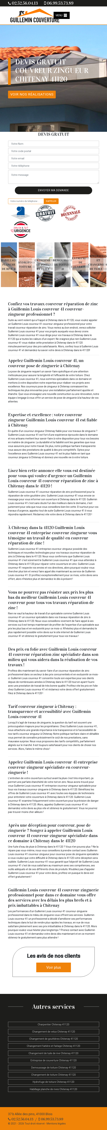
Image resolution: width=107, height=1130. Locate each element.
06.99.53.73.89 (58, 3)
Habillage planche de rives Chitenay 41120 (53, 1089)
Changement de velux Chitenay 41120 (53, 1031)
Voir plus (53, 967)
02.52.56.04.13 (23, 3)
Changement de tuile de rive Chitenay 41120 (53, 1053)
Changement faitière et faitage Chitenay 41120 (53, 1046)
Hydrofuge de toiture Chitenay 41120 (53, 1081)
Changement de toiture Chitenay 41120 (53, 1074)
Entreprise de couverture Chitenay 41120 (54, 1060)
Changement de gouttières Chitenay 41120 (53, 1038)
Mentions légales (56, 1123)
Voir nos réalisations (31, 94)
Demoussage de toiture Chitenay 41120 (53, 1067)
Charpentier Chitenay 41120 (53, 1024)
